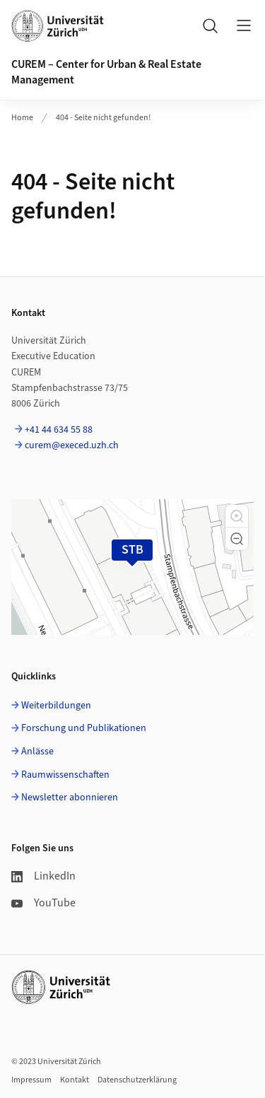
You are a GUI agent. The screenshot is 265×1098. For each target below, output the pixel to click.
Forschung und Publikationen (83, 728)
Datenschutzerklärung (137, 1080)
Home (22, 118)
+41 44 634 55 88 (59, 430)
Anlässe (37, 751)
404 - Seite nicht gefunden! (103, 118)
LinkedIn (43, 876)
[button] (236, 516)
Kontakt (74, 1080)
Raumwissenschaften (65, 775)
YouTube (43, 903)
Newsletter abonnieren (69, 797)
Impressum (31, 1080)
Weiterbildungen (56, 706)
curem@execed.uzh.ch (72, 445)
